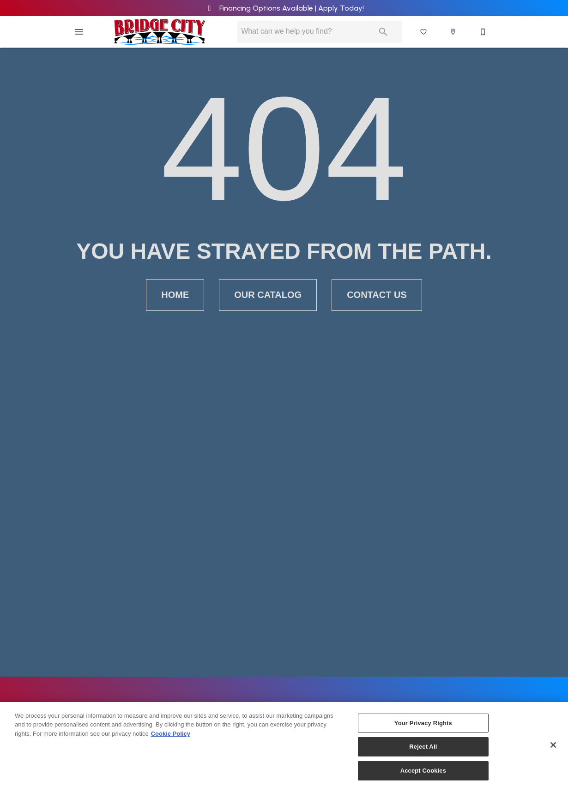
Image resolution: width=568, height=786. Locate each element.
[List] (424, 31)
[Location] (453, 31)
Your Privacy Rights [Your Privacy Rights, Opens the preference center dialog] (423, 727)
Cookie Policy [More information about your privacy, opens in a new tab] (170, 738)
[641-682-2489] (483, 31)
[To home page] (159, 32)
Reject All (423, 751)
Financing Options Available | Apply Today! (284, 8)
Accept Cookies (423, 775)
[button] (79, 31)
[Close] (553, 749)
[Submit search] (383, 32)
